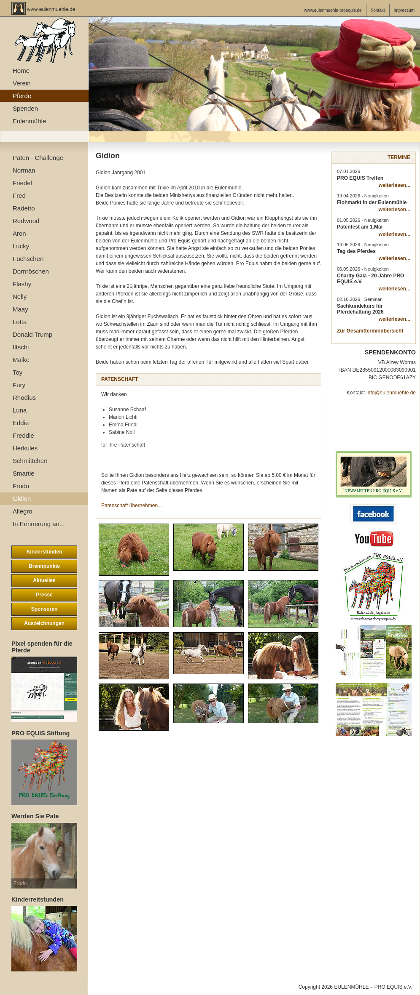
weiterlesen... (394, 185)
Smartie (24, 473)
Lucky (21, 246)
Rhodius (24, 397)
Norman (24, 170)
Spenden (25, 108)
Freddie (23, 435)
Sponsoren (44, 609)
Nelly (20, 296)
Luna (20, 410)
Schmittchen (30, 460)
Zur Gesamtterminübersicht (370, 331)
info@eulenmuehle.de (391, 393)
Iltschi (21, 347)
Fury (19, 384)
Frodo (21, 486)
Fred (19, 195)
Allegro (22, 511)
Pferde (22, 95)
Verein (22, 83)
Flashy (22, 283)
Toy (17, 372)
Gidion (22, 498)
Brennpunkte (44, 566)
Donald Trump (32, 334)
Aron (19, 233)
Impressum (404, 10)
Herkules (25, 448)
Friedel (22, 182)
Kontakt (378, 10)
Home (21, 70)
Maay (20, 309)
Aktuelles (44, 580)
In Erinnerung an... (39, 523)
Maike (21, 359)
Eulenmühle (29, 121)
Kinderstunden (44, 552)
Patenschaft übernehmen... (131, 505)
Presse (44, 595)
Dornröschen (31, 271)
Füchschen (28, 258)
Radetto (24, 208)
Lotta (20, 321)
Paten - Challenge (38, 157)
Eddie (21, 422)
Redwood (26, 220)
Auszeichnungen (44, 623)
